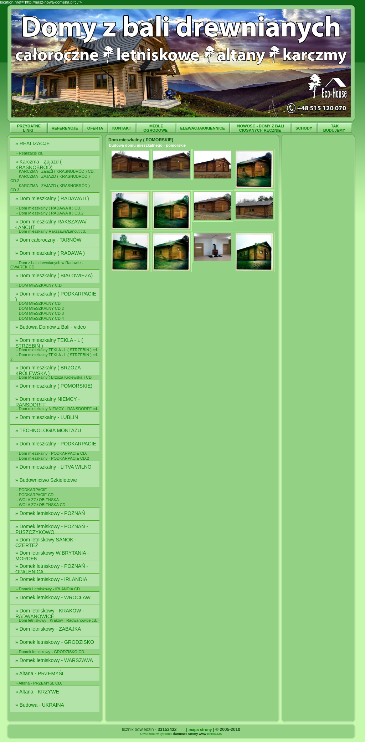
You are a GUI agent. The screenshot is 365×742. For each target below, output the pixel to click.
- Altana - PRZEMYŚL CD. (39, 683)
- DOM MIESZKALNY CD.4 (40, 318)
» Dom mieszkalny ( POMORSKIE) (54, 386)
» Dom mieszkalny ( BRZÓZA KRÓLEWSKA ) (48, 370)
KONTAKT (122, 128)
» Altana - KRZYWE (38, 692)
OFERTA (95, 128)
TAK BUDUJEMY (334, 128)
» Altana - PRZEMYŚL (40, 673)
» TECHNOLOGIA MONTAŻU (49, 430)
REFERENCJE (65, 128)
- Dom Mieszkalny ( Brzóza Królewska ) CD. (54, 377)
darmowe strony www (189, 734)
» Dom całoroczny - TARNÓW (49, 240)
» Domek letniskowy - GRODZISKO (55, 642)
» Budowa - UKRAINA (40, 705)
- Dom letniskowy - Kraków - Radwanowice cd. (56, 620)
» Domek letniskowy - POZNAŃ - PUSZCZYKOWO (51, 529)
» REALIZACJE (33, 143)
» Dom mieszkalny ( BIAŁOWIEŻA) (55, 275)
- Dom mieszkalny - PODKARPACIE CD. (51, 453)
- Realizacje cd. (29, 153)
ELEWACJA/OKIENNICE (203, 128)
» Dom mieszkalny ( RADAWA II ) (53, 198)
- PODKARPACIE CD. (35, 495)
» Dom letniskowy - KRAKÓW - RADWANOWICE (49, 613)
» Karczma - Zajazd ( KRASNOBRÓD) (38, 164)
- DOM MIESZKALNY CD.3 (40, 313)
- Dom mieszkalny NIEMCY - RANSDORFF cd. (57, 409)
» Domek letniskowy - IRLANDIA (51, 579)
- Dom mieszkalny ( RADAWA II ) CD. (48, 208)
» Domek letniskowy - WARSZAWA (54, 660)
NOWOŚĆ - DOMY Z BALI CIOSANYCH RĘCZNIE (260, 128)
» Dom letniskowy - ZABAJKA (48, 629)
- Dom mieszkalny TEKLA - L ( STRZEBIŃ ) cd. (57, 350)
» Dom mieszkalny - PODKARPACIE (56, 443)
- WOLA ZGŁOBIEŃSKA (37, 500)
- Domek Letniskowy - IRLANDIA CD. (48, 589)
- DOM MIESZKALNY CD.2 (40, 308)
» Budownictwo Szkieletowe (46, 480)
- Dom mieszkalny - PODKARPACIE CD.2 (52, 458)
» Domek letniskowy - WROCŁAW (53, 597)
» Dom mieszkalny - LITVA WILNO (54, 467)
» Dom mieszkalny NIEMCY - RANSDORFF (47, 402)
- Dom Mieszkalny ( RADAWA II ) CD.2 (49, 213)
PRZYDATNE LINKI (29, 128)
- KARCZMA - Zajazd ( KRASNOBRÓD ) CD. (55, 171)
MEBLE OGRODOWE (156, 128)
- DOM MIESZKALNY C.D (39, 285)
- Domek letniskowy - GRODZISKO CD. (50, 652)
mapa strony (200, 729)
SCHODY (304, 128)
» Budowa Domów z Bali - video (51, 327)
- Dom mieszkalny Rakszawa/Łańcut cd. (51, 231)
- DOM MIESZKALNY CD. (39, 303)
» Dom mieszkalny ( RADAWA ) (51, 253)
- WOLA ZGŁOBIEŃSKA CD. (41, 505)
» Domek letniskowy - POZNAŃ (50, 513)
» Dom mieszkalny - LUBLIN (47, 417)
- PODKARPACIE (31, 490)
